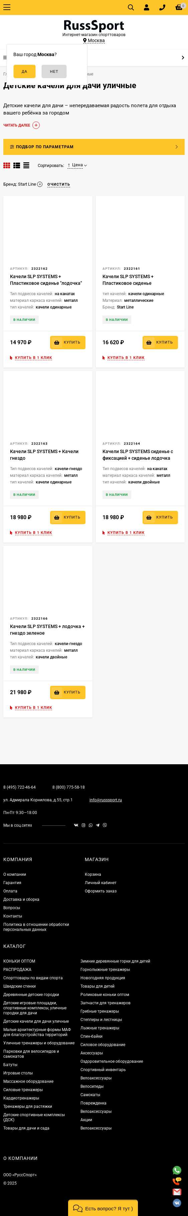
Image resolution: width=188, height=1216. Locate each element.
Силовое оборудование (102, 1044)
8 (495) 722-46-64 (19, 787)
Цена (75, 165)
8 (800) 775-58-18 (68, 787)
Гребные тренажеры (99, 1011)
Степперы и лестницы (101, 1019)
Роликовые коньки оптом (104, 994)
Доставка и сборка (21, 899)
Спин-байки (91, 1036)
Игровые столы (18, 1073)
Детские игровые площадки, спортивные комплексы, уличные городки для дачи (34, 1008)
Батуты (10, 1064)
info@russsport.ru (105, 800)
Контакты (12, 916)
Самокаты (90, 1094)
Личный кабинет (101, 882)
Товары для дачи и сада (26, 1128)
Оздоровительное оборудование (111, 1061)
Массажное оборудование (28, 1081)
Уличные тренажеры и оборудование (38, 1043)
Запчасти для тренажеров (105, 1003)
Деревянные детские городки (31, 994)
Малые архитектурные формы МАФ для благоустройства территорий (37, 1032)
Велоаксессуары (96, 1078)
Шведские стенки (19, 986)
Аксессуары (91, 1053)
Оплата (10, 891)
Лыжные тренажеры (99, 1028)
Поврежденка (93, 1103)
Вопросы (11, 907)
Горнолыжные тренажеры (105, 969)
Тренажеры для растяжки (27, 1106)
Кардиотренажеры (21, 1098)
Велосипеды (92, 1086)
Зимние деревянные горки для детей (115, 961)
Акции (86, 1120)
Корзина (93, 874)
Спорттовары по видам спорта (33, 978)
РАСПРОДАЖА (17, 969)
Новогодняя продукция (102, 978)
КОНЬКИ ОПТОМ (19, 961)
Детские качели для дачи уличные (36, 1021)
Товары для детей (97, 986)
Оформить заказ (101, 891)
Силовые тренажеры (23, 1089)
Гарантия (12, 882)
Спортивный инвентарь (103, 1069)
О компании (14, 874)
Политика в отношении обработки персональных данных (36, 927)
